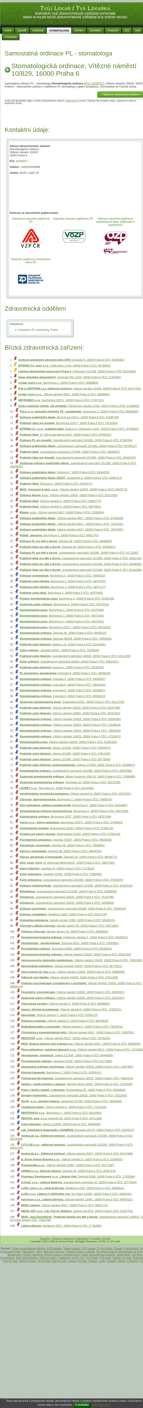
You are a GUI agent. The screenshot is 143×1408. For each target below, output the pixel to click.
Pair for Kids (10, 1261)
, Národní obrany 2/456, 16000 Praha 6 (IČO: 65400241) (67, 920)
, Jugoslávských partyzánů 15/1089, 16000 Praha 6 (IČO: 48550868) (76, 770)
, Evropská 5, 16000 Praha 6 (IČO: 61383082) (71, 359)
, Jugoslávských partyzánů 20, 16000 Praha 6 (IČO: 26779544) (79, 1182)
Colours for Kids (77, 1261)
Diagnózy (45, 1238)
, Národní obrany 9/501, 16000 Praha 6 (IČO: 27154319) (77, 1084)
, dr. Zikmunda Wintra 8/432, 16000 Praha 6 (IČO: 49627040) (67, 862)
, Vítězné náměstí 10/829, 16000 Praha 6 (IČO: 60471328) (79, 388)
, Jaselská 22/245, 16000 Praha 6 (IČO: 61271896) (66, 1061)
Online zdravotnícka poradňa (98, 1254)
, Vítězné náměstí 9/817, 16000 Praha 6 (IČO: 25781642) (66, 1038)
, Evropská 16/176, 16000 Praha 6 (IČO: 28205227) (78, 1130)
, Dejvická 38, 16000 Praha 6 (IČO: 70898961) (62, 845)
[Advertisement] (75, 114)
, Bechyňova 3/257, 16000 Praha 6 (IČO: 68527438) (65, 816)
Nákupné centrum (53, 1251)
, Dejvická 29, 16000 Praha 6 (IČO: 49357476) (68, 1171)
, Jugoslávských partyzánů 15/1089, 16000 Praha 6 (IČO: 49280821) (70, 451)
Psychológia (131, 1248)
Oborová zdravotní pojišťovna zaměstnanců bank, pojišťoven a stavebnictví (115, 222)
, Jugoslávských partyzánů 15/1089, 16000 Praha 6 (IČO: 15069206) (68, 891)
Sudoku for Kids (121, 1257)
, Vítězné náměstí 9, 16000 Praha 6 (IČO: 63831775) (60, 501)
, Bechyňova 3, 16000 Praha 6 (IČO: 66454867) (73, 805)
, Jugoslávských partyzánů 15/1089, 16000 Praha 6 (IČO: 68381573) (78, 457)
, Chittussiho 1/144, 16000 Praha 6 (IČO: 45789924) (64, 365)
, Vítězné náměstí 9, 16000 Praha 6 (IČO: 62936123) (59, 1015)
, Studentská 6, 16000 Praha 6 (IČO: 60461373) (71, 478)
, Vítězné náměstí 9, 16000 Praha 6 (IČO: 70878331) (72, 1026)
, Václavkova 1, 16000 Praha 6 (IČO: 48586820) (79, 411)
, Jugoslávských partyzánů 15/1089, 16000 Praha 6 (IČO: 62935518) (76, 885)
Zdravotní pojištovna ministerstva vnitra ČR (30, 261)
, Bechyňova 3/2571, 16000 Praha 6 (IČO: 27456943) (71, 822)
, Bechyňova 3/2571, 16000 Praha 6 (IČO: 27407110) (61, 400)
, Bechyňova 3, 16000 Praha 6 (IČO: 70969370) (66, 799)
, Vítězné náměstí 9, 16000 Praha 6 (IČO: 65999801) (65, 1003)
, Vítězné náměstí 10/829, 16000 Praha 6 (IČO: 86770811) (71, 966)
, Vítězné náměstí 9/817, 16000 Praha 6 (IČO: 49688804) (64, 394)
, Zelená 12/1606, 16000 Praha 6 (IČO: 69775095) (65, 759)
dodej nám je (72, 101)
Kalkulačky (82, 1238)
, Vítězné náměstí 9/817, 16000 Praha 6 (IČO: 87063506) (71, 518)
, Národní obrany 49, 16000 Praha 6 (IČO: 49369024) (64, 931)
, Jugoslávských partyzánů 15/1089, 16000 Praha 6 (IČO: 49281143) (81, 558)
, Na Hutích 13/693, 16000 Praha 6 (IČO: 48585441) (76, 1194)
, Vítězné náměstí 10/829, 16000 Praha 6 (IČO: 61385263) (68, 742)
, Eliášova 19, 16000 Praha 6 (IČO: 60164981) (63, 644)
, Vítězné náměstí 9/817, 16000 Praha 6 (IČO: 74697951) (77, 1032)
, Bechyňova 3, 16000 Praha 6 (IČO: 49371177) (63, 587)
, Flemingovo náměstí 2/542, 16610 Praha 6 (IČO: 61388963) (78, 406)
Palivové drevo (48, 1257)
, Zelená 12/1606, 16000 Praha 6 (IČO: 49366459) (60, 1124)
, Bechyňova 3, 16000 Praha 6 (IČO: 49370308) (62, 610)
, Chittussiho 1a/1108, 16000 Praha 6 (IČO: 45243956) (77, 371)
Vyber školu (123, 1254)
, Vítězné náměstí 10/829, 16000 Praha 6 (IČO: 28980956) (73, 971)
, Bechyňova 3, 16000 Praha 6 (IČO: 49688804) (58, 382)
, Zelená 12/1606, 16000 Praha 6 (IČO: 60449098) (67, 1055)
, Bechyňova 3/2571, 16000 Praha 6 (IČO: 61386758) (69, 417)
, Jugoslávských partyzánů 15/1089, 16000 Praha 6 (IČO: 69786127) (78, 446)
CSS (111, 1241)
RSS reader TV (91, 1248)
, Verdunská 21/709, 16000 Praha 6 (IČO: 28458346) (71, 1101)
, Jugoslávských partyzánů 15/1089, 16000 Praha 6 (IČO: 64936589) (81, 564)
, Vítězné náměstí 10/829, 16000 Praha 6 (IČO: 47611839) (69, 977)
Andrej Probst (66, 1241)
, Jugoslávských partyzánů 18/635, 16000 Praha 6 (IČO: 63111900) (75, 656)
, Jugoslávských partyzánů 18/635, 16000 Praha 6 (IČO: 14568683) (67, 902)
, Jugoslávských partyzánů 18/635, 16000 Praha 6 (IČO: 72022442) (74, 1095)
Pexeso (92, 1261)
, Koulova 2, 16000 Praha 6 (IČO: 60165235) (62, 667)
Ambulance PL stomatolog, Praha (37, 329)
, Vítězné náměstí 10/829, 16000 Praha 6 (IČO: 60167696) (70, 707)
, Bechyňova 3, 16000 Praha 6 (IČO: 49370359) (74, 811)
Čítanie (118, 1248)
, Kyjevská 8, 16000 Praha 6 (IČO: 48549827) (63, 690)
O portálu (95, 1238)
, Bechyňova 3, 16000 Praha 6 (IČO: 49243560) (61, 1112)
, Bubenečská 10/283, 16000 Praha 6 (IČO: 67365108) (70, 834)
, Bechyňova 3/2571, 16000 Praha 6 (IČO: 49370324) (65, 627)
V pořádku (82, 1404)
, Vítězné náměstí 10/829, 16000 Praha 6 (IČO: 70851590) (81, 960)
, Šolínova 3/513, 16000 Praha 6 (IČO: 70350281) (70, 943)
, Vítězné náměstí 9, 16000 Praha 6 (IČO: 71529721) (71, 1009)
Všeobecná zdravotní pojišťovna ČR (31, 220)
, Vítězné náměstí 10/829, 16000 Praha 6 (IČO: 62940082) (70, 719)
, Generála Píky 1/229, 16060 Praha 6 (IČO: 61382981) (69, 377)
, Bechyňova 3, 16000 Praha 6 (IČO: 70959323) (62, 575)
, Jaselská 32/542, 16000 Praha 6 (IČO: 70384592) (61, 874)
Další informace (100, 1404)
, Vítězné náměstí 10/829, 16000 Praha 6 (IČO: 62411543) (69, 495)
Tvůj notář (105, 1257)
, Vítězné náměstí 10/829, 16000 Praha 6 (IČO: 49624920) (73, 992)
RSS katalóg (54, 1248)
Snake (121, 1261)
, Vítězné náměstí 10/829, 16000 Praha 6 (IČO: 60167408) (76, 954)
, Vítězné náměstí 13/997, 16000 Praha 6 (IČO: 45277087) (67, 1165)
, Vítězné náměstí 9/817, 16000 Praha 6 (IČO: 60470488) (77, 1153)
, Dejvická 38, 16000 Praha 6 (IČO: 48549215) (63, 633)
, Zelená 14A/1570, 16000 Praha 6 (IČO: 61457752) (77, 1211)
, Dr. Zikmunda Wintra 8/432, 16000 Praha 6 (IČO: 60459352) (65, 434)
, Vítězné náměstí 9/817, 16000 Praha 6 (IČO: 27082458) (62, 512)
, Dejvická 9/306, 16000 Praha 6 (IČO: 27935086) (78, 1176)
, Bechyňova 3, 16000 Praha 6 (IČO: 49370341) (62, 621)
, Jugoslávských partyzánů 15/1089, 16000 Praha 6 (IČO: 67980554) (76, 440)
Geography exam (10, 1251)
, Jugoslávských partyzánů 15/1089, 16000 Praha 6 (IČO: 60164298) (81, 569)
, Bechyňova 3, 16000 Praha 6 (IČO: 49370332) (63, 581)
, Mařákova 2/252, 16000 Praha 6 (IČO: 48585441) (73, 1188)
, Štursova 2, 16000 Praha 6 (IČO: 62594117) (56, 483)
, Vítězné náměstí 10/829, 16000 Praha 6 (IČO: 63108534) (70, 724)
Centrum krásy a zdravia (80, 1251)
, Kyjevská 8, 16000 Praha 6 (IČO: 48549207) (63, 679)
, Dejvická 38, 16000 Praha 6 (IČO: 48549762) (61, 851)
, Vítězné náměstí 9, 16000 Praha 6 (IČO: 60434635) (64, 1020)
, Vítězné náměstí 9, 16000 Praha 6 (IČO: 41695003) (72, 1159)
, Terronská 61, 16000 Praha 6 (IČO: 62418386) (57, 788)
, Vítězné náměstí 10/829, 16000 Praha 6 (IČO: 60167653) (70, 713)
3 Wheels (132, 1261)
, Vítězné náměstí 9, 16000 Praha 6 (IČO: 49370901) (60, 506)
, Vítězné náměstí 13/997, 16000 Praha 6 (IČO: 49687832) (77, 1199)
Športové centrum (106, 1251)
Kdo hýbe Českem (27, 1257)
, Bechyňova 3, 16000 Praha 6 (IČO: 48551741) (59, 535)
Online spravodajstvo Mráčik (28, 1248)
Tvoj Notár (92, 1257)
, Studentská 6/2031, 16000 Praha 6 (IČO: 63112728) (72, 702)
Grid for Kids (59, 1261)
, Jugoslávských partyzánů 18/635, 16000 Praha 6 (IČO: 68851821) (69, 661)
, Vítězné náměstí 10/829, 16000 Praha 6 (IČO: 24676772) (73, 489)
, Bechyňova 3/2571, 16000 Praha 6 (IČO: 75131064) (69, 423)
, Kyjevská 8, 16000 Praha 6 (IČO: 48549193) (63, 684)
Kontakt (106, 1238)
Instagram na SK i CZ (71, 1257)
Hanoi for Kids (27, 1261)
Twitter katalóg (71, 1248)
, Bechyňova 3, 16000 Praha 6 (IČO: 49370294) (62, 615)
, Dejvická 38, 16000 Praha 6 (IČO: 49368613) (67, 547)
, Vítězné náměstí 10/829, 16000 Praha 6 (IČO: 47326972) (70, 736)
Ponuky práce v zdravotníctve (61, 1254)
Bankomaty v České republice (25, 1254)
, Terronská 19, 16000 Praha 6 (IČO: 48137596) (70, 782)
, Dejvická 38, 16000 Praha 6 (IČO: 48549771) (68, 857)
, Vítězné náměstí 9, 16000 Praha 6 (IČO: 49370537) (75, 793)
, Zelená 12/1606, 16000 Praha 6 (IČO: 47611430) (65, 753)
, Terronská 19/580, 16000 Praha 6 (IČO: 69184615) (66, 948)
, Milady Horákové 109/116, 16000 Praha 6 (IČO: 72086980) (77, 776)
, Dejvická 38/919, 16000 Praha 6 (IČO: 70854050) (66, 638)
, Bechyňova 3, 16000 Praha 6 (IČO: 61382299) (67, 598)
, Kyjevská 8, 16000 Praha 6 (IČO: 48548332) (65, 673)
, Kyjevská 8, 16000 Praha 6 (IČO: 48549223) (63, 696)
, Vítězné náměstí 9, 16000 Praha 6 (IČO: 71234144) (64, 1107)
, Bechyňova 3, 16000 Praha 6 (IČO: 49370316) (64, 604)
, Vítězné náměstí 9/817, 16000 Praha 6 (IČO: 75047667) (71, 529)
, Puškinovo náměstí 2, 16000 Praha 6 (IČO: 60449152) (74, 937)
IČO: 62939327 (94, 83)
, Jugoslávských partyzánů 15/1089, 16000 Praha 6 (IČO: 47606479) (71, 880)
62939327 (22, 161)
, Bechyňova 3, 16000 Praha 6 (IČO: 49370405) (61, 592)
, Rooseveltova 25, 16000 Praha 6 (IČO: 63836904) (73, 1090)
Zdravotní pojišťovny (63, 1238)
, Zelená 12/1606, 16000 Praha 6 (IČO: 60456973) (65, 747)
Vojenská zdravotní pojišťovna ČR (73, 218)
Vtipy (39, 1251)
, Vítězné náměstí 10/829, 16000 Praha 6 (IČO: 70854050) (70, 730)
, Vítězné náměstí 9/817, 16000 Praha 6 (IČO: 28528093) (81, 1043)
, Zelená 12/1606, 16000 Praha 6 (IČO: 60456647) (77, 765)
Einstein (111, 1261)
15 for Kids (43, 1261)
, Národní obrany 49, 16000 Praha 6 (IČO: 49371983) (69, 925)
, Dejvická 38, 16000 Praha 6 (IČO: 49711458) (61, 1118)
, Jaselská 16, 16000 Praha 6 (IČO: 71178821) (57, 868)
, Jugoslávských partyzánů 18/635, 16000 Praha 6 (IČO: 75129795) (67, 897)
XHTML (102, 1241)
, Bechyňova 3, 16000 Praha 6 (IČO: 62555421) (61, 1072)
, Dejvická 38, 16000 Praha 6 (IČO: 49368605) (66, 541)
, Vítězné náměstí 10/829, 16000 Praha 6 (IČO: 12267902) (77, 1066)
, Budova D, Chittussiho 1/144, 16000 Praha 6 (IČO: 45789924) (79, 429)
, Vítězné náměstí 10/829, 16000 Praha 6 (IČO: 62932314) (73, 998)
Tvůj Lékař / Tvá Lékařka (75, 8)
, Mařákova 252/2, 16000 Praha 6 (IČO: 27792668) (61, 1225)
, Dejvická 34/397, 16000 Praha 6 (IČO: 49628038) (66, 839)
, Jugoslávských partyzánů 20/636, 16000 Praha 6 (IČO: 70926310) (73, 908)
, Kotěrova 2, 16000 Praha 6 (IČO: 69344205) (65, 472)
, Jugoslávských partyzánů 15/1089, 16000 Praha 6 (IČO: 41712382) (79, 552)
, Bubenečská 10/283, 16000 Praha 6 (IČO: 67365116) (66, 828)
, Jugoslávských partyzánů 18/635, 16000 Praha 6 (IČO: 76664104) (77, 1078)
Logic (102, 1261)
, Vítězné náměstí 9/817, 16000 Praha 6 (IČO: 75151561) (71, 524)
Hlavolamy (28, 1251)
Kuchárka (106, 1248)
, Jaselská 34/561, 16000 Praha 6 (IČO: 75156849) (59, 650)
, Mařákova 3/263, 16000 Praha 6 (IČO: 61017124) (63, 914)
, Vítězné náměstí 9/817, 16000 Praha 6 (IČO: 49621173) (64, 1205)
